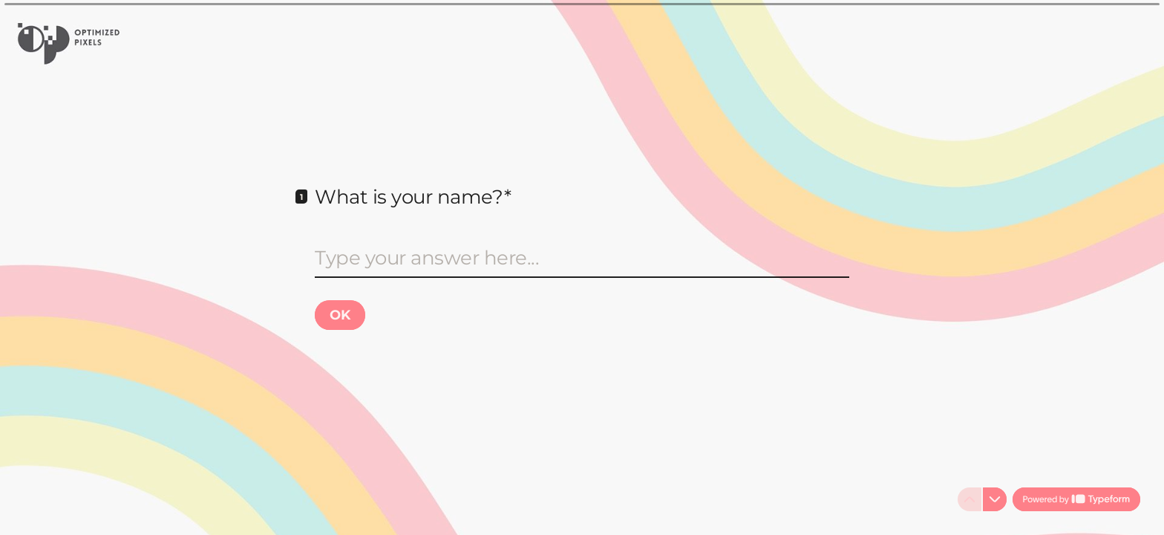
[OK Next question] (340, 315)
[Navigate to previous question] (969, 499)
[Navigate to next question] (995, 499)
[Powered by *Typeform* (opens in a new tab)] (1076, 499)
